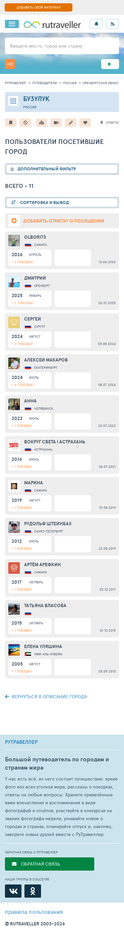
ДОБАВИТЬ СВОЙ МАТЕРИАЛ (39, 7)
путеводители (44, 83)
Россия (69, 83)
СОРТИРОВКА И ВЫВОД (44, 202)
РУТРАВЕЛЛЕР (21, 742)
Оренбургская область (102, 83)
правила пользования (34, 911)
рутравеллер (15, 83)
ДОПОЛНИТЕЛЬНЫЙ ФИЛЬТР (47, 169)
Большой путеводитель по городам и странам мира (57, 763)
